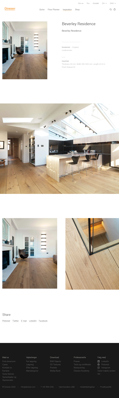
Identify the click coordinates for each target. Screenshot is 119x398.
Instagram (104, 368)
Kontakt (96, 3)
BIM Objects (55, 361)
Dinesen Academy (81, 371)
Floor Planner (54, 10)
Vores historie (8, 374)
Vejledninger (31, 357)
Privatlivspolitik (105, 387)
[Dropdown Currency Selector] (113, 4)
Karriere (5, 371)
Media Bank (55, 371)
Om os (80, 3)
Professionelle (80, 357)
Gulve (42, 10)
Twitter (15, 321)
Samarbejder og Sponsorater (9, 378)
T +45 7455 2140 (47, 387)
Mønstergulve (32, 371)
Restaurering (79, 368)
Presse (77, 361)
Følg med (102, 357)
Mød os (5, 357)
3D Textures (55, 365)
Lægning (30, 365)
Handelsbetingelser (87, 387)
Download (54, 357)
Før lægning (31, 361)
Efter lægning (32, 368)
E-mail (24, 321)
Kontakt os (7, 368)
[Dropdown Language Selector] (104, 4)
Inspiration (67, 10)
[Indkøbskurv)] (114, 9)
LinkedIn (32, 321)
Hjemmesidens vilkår (66, 387)
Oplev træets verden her (106, 372)
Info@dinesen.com (27, 387)
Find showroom (8, 361)
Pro (88, 3)
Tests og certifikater (82, 365)
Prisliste (53, 368)
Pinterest (6, 321)
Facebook (43, 321)
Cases (5, 365)
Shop (77, 10)
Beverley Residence (79, 24)
